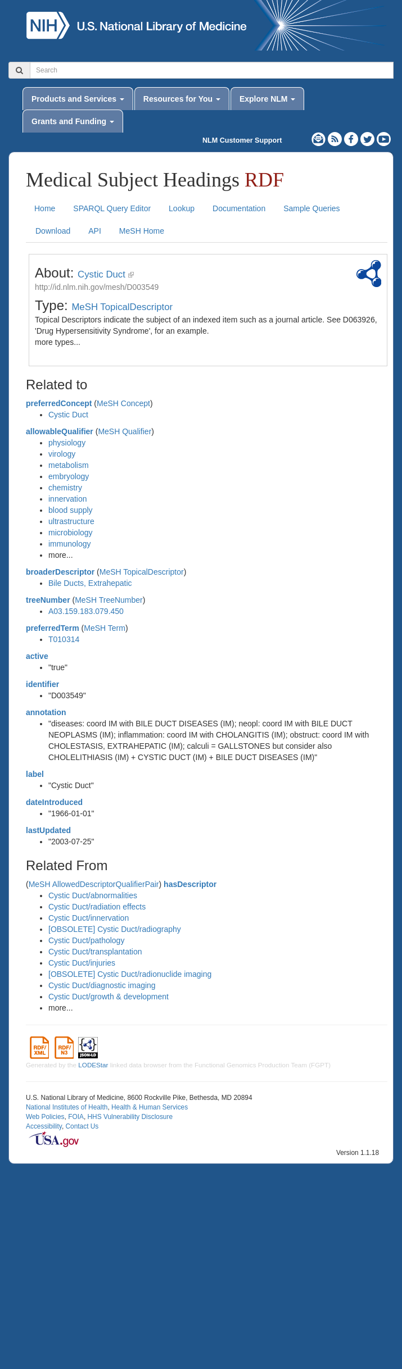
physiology (66, 442)
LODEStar (93, 1064)
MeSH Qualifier (124, 431)
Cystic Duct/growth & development (108, 996)
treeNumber (48, 599)
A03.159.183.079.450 (86, 611)
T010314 (63, 639)
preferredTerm (52, 628)
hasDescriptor (190, 884)
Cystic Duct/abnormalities (92, 895)
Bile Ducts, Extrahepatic (90, 583)
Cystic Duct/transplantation (95, 951)
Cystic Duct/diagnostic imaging (102, 985)
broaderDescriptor (60, 571)
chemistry (65, 487)
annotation (46, 712)
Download (52, 230)
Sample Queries (311, 208)
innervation (67, 498)
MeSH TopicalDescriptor (122, 307)
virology (61, 453)
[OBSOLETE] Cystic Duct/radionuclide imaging (129, 974)
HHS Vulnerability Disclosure (130, 1117)
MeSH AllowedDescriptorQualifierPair (94, 884)
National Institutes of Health (66, 1107)
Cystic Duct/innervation (88, 917)
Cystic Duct (101, 274)
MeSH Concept (123, 403)
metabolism (68, 465)
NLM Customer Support (242, 140)
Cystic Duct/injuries (81, 962)
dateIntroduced (54, 802)
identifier (42, 684)
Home (44, 208)
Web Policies (45, 1117)
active (37, 656)
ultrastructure (71, 521)
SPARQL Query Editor (112, 208)
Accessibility (44, 1126)
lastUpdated (48, 830)
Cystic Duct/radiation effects (97, 906)
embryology (68, 476)
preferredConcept (59, 403)
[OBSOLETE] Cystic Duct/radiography (114, 929)
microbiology (70, 532)
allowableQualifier (59, 431)
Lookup (182, 208)
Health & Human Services (149, 1107)
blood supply (70, 510)
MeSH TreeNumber (109, 599)
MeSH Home (141, 230)
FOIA (76, 1117)
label (35, 774)
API (94, 230)
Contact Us (81, 1126)
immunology (69, 543)
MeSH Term (104, 628)
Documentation (239, 208)
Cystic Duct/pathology (86, 940)
